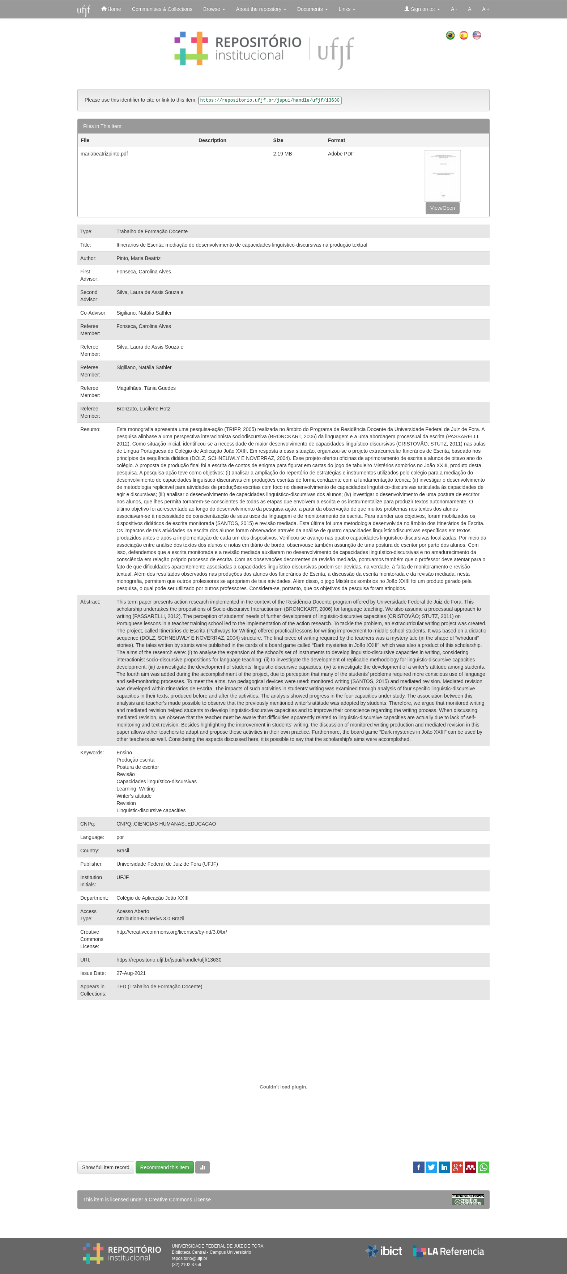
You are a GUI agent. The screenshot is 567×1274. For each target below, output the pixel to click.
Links (347, 9)
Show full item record (105, 1167)
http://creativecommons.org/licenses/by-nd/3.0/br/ (171, 932)
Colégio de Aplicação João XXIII (152, 898)
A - (454, 9)
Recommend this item (164, 1167)
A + (486, 9)
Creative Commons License (180, 1199)
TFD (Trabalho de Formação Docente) (159, 986)
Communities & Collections (162, 9)
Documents (312, 9)
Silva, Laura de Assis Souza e (149, 292)
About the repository (261, 9)
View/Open (442, 208)
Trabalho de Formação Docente (152, 231)
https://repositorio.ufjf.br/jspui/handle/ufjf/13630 (168, 960)
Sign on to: (422, 9)
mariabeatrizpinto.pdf (104, 154)
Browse (214, 9)
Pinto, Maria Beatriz (138, 258)
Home (111, 9)
